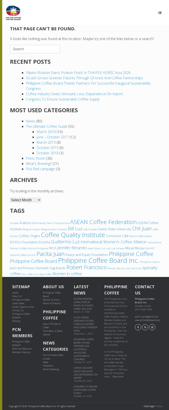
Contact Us (17, 310)
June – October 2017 (52, 137)
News (30, 121)
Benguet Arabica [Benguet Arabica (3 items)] (31, 229)
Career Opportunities (23, 306)
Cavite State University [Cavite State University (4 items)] (114, 229)
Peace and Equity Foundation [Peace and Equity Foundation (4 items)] (86, 254)
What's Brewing (51, 369)
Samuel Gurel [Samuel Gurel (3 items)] (134, 268)
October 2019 (47, 147)
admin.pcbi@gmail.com (146, 316)
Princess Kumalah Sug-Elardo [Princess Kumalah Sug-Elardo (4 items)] (44, 268)
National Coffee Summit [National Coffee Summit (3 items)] (23, 255)
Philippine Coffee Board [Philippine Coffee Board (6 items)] (33, 261)
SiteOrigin (149, 406)
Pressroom (48, 365)
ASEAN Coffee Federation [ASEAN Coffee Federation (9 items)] (103, 222)
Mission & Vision (51, 299)
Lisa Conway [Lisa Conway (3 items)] (117, 248)
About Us (17, 296)
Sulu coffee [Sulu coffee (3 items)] (27, 274)
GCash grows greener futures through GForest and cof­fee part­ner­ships (84, 77)
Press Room (35, 158)
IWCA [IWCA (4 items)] (52, 248)
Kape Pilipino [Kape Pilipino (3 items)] (94, 248)
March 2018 (46, 131)
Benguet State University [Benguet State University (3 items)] (54, 229)
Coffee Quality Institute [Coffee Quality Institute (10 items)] (73, 234)
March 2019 (46, 142)
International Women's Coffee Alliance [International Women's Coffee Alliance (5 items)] (113, 241)
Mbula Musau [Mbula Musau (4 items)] (134, 248)
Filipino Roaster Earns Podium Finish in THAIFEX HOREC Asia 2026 (78, 72)
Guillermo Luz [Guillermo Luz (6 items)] (65, 241)
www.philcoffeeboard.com (147, 320)
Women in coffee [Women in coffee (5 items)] (67, 273)
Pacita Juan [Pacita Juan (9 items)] (50, 254)
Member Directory (21, 352)
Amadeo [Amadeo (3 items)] (14, 223)
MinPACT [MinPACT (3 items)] (150, 248)
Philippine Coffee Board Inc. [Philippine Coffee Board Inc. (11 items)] (98, 260)
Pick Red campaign (40, 168)
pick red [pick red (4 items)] (16, 268)
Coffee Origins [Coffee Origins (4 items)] (29, 236)
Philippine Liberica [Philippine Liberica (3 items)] (150, 261)
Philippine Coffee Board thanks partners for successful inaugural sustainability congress (84, 349)
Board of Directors (52, 303)
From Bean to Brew (52, 331)
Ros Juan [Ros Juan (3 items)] (121, 268)
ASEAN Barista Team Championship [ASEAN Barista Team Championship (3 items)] (50, 223)
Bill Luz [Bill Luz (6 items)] (75, 228)
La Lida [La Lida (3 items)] (106, 248)
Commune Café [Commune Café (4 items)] (117, 236)
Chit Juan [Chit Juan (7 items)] (142, 228)
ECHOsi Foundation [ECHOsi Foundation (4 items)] (24, 242)
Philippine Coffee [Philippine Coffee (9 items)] (131, 254)
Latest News (18, 303)
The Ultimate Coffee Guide (46, 126)
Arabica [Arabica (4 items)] (25, 222)
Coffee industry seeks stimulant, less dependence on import (74, 93)
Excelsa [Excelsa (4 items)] (44, 242)
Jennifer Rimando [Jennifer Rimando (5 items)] (72, 247)
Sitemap (16, 321)
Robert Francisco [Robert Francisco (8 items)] (86, 267)
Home (15, 292)
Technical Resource (21, 348)
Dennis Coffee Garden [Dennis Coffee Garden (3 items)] (141, 236)
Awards (46, 334)
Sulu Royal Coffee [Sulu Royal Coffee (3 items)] (43, 274)
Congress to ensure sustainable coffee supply (63, 99)
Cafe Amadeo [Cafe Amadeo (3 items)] (90, 229)
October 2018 (47, 153)
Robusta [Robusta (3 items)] (112, 268)
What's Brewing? (39, 163)
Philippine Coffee (21, 299)
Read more (118, 376)
